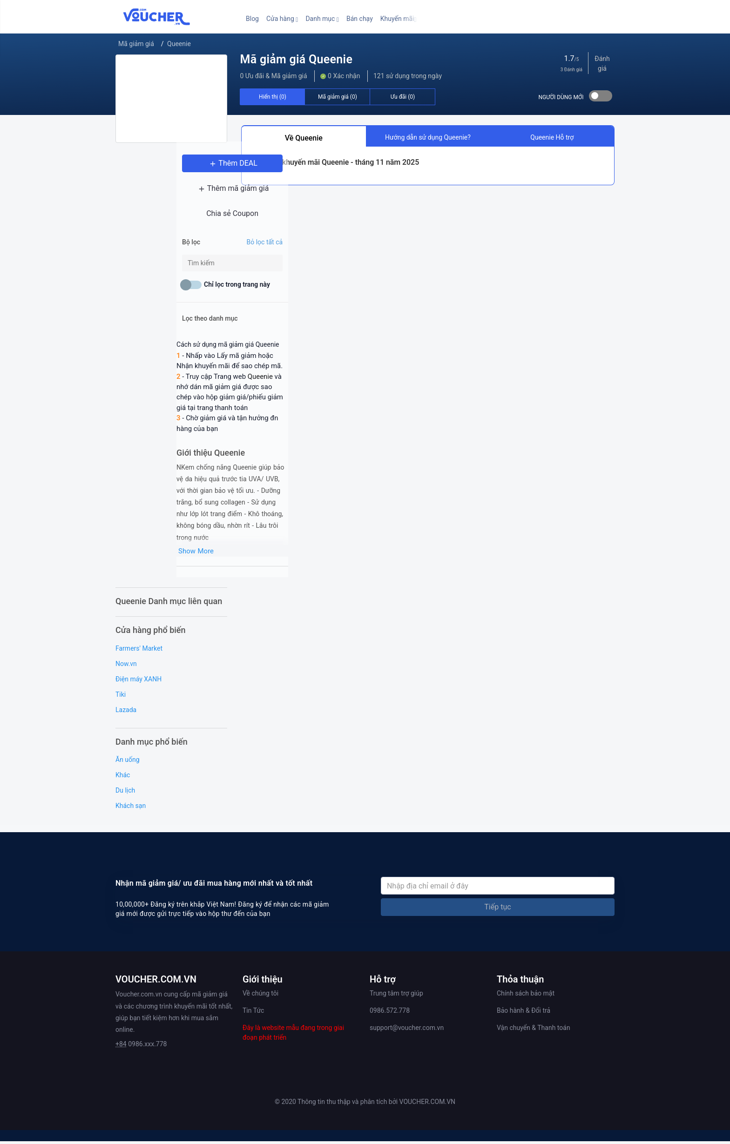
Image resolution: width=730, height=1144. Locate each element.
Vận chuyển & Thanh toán (533, 1030)
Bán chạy (359, 18)
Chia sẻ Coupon (171, 221)
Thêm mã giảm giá (171, 196)
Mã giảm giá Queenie (296, 59)
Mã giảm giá (136, 43)
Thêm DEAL (171, 171)
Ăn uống (127, 762)
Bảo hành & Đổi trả (523, 1013)
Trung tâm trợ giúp (396, 996)
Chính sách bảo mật (525, 996)
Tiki (120, 696)
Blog (252, 18)
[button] (282, 19)
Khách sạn (130, 808)
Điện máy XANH (138, 681)
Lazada (125, 712)
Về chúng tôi (260, 996)
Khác (122, 777)
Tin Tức (253, 1013)
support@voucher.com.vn (407, 1030)
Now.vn (126, 666)
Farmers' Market (138, 650)
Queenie (179, 43)
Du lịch (125, 793)
